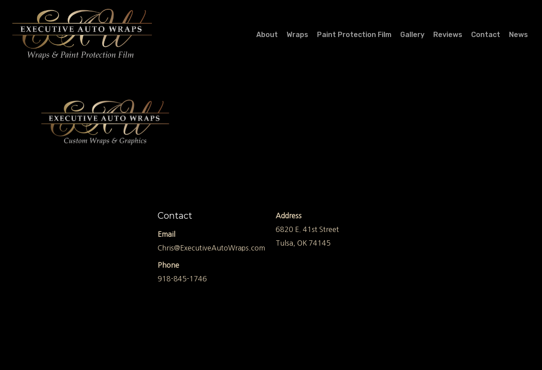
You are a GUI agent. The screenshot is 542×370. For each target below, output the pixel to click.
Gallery (412, 34)
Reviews (447, 34)
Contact (485, 34)
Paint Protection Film (354, 34)
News (518, 34)
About (267, 34)
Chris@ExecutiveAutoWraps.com (211, 247)
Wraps (297, 34)
